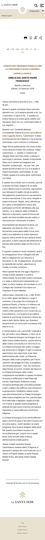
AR (8, 49)
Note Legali (22, 526)
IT (31, 49)
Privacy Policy (22, 533)
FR (27, 49)
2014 (10, 16)
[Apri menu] (41, 5)
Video (22, 93)
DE (12, 49)
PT (23, 52)
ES (22, 49)
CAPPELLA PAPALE (22, 73)
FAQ (22, 523)
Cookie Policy (22, 530)
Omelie (4, 16)
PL (35, 49)
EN (17, 49)
